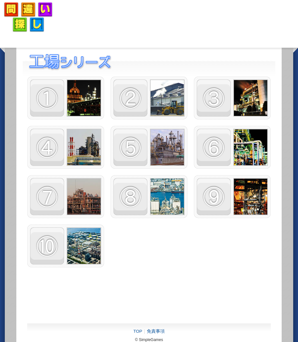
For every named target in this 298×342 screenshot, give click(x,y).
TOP (137, 331)
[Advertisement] (178, 17)
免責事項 (156, 331)
